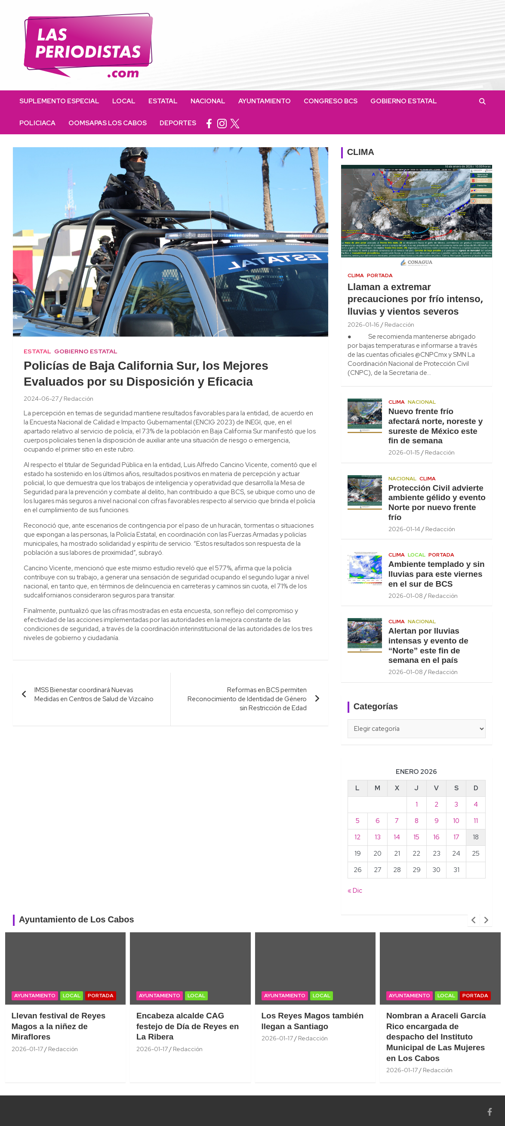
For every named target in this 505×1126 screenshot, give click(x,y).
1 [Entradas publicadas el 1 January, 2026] (417, 804)
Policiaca (37, 123)
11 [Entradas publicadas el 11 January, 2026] (476, 821)
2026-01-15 (404, 452)
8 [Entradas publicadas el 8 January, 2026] (417, 821)
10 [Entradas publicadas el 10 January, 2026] (456, 821)
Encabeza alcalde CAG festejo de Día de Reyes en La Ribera (187, 1026)
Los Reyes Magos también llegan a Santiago (313, 1021)
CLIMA (360, 152)
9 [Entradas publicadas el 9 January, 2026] (436, 821)
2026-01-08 (405, 596)
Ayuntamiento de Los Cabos (76, 920)
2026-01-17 (27, 1049)
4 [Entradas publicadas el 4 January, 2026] (476, 804)
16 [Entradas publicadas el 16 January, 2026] (436, 837)
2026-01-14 (404, 529)
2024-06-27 (41, 398)
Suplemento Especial (59, 101)
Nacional (208, 101)
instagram (222, 123)
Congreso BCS (330, 101)
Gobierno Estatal (403, 101)
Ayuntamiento (264, 101)
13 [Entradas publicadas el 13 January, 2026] (378, 837)
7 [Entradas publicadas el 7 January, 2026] (397, 821)
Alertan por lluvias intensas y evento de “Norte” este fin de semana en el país (428, 646)
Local (123, 101)
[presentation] (474, 920)
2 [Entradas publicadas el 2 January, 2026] (436, 804)
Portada (380, 275)
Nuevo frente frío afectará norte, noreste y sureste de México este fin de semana (435, 426)
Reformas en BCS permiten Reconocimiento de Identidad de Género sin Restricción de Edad (247, 699)
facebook (209, 123)
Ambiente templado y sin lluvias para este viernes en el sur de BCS (436, 574)
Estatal (163, 101)
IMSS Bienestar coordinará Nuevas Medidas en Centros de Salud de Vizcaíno (94, 694)
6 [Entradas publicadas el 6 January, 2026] (378, 821)
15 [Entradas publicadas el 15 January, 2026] (416, 837)
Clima (356, 275)
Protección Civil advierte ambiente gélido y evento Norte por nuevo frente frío (437, 503)
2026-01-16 (363, 324)
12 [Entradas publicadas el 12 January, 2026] (357, 837)
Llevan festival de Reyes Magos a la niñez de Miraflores (59, 1026)
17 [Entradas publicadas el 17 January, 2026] (456, 837)
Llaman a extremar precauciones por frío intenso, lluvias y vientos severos (415, 299)
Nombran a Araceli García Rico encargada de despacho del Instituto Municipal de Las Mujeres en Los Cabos (436, 1037)
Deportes (178, 123)
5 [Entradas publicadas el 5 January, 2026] (358, 821)
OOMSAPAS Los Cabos (107, 123)
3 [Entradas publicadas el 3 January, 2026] (456, 804)
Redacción (78, 398)
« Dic (355, 890)
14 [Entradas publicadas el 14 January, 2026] (397, 837)
